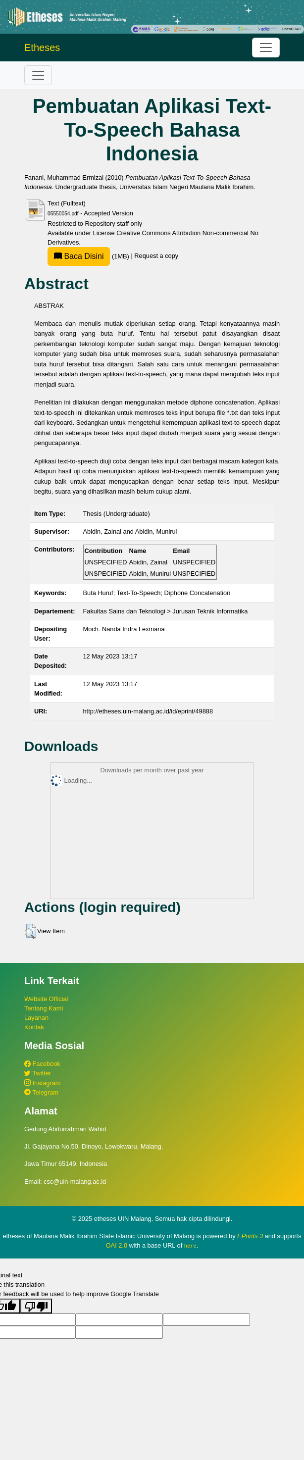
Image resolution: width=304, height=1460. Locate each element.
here (190, 1245)
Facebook (42, 1063)
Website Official (46, 999)
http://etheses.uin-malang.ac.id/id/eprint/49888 (148, 711)
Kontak (34, 1027)
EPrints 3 (250, 1236)
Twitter (37, 1073)
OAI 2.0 (116, 1245)
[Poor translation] (36, 1306)
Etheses (42, 47)
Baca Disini (78, 256)
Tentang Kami (43, 1008)
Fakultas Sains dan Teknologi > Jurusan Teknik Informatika (165, 611)
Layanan (36, 1017)
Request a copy (156, 256)
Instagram (42, 1083)
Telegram (41, 1092)
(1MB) (89, 256)
